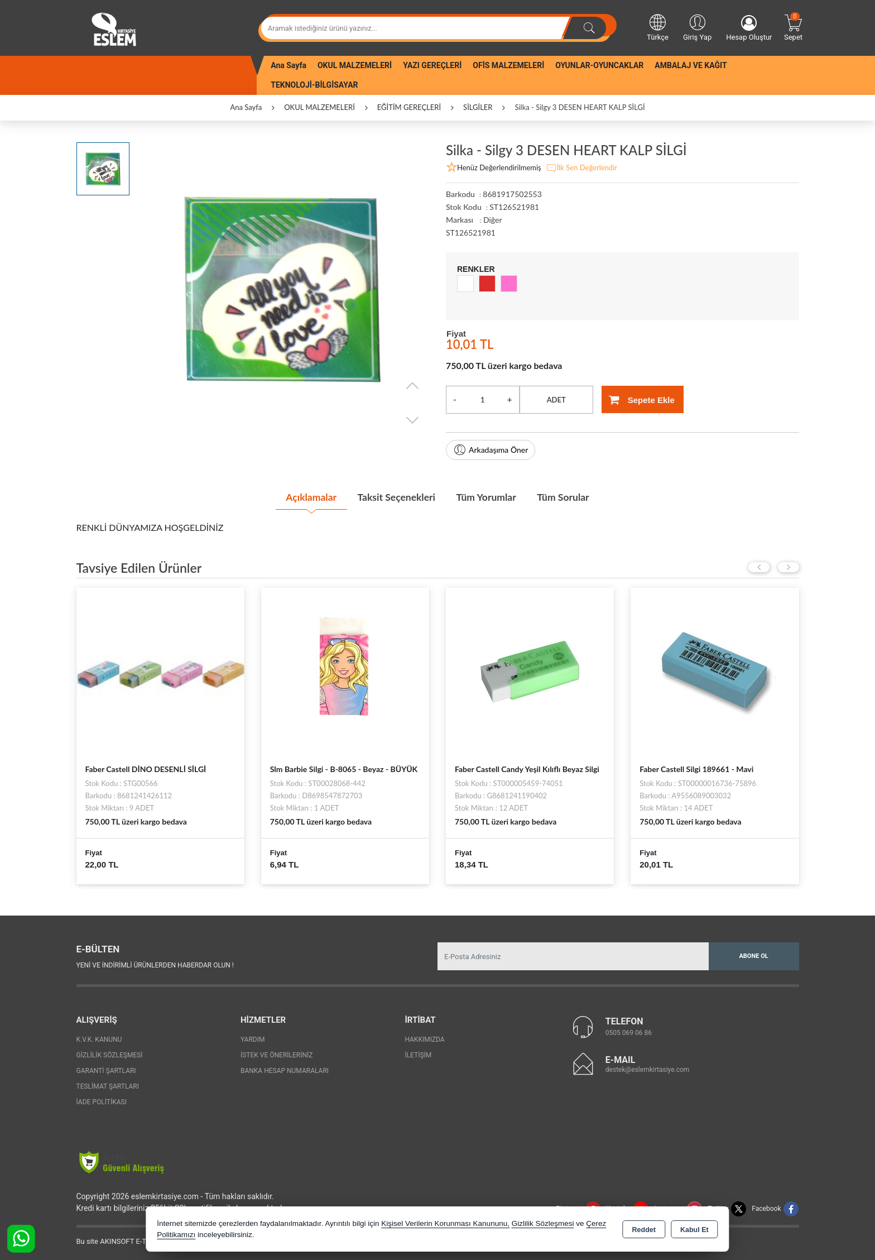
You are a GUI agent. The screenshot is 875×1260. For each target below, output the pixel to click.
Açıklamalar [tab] (306, 497)
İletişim (418, 1054)
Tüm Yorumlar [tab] (487, 497)
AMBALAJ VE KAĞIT (691, 65)
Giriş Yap (697, 26)
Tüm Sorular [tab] (567, 497)
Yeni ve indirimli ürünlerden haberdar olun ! (155, 964)
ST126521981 (471, 232)
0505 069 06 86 (628, 1032)
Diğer (492, 219)
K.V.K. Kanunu (99, 1039)
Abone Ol (753, 955)
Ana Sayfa (288, 65)
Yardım (253, 1039)
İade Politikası (101, 1101)
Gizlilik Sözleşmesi (109, 1054)
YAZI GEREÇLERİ (432, 65)
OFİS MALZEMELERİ (508, 65)
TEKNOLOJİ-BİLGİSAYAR (314, 84)
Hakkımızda (424, 1039)
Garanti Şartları (106, 1070)
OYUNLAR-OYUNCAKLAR (599, 65)
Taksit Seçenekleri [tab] (395, 497)
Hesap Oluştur (749, 28)
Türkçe (658, 26)
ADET (556, 399)
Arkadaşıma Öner (490, 450)
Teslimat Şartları (108, 1086)
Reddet (644, 1230)
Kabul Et (694, 1230)
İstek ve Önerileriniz (277, 1054)
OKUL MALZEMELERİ (355, 65)
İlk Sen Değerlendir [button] (581, 168)
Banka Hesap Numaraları (285, 1070)
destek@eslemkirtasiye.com (647, 1068)
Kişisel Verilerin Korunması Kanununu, (445, 1223)
